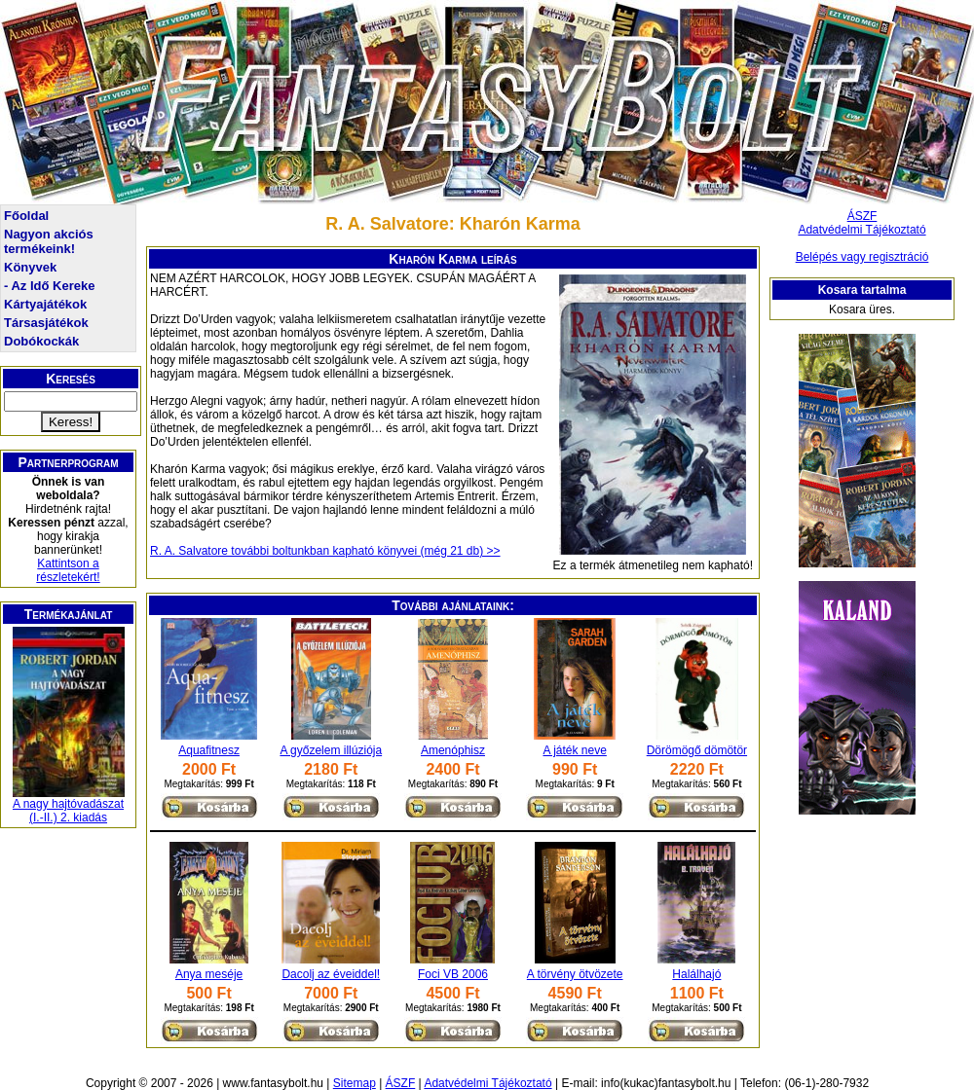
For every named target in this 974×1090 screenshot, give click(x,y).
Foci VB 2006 (453, 974)
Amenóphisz (453, 750)
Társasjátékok (46, 322)
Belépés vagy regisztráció (862, 257)
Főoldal (26, 215)
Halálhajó (696, 974)
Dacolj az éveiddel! (330, 974)
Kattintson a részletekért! (67, 570)
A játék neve (574, 750)
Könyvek (30, 267)
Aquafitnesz (209, 750)
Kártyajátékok (45, 304)
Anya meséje (209, 974)
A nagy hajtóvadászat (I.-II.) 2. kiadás (68, 810)
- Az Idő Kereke (49, 285)
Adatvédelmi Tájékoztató (861, 229)
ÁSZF (862, 216)
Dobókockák (41, 341)
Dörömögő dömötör (697, 750)
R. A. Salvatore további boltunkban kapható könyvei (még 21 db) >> (325, 551)
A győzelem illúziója (331, 750)
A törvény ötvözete (575, 974)
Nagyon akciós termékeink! (49, 241)
